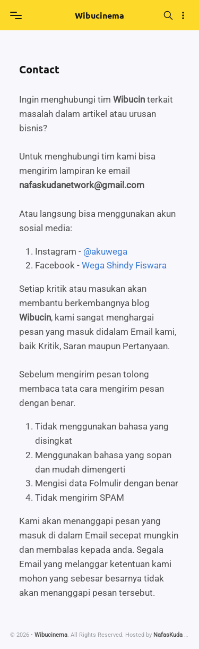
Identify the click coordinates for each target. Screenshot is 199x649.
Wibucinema (99, 15)
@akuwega (105, 251)
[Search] (168, 15)
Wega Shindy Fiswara (124, 265)
